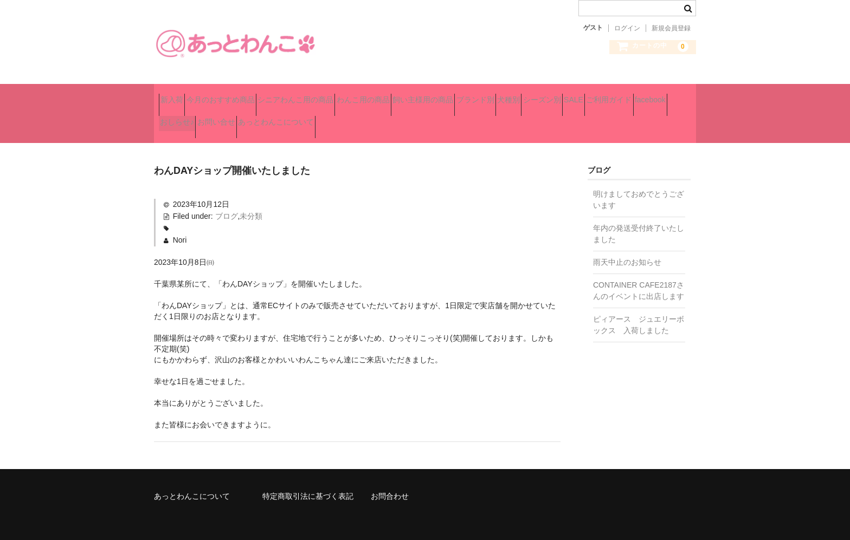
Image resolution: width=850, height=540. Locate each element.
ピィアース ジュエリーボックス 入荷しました (638, 311)
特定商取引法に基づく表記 (307, 482)
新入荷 (176, 95)
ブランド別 (576, 95)
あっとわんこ (235, 43)
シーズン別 (184, 118)
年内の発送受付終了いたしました (638, 220)
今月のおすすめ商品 (244, 95)
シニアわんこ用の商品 (339, 95)
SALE (234, 118)
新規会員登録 (671, 28)
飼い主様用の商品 (504, 95)
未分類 (251, 202)
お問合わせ (390, 482)
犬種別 (628, 95)
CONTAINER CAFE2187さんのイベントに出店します (638, 277)
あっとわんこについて (541, 118)
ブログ (226, 202)
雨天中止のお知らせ (627, 248)
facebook (349, 118)
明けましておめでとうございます (638, 186)
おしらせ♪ (405, 118)
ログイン (627, 28)
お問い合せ (462, 118)
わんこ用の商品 (425, 95)
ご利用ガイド (289, 118)
